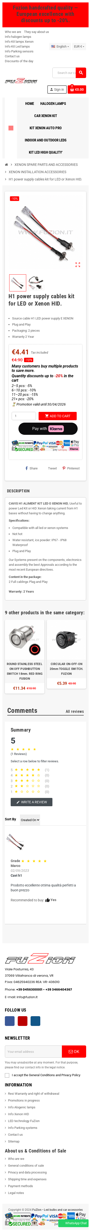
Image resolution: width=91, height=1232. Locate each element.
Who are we (16, 1159)
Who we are (13, 32)
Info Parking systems (22, 1128)
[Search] (69, 73)
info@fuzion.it (49, 997)
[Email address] (33, 1051)
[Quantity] (24, 416)
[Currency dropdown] (79, 46)
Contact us (12, 56)
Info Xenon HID (18, 1114)
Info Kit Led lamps (17, 46)
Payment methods (20, 1186)
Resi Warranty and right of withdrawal (33, 1093)
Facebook (10, 1021)
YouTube (22, 1021)
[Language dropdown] (60, 46)
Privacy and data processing (27, 1172)
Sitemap (13, 1141)
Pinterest (71, 468)
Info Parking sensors (19, 51)
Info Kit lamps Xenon (19, 41)
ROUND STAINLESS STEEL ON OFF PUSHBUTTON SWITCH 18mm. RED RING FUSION (24, 671)
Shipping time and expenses (27, 1179)
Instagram (35, 1021)
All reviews (75, 711)
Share (31, 468)
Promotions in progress (24, 1100)
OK (74, 1051)
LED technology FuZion (24, 1121)
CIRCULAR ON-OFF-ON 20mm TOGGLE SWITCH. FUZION (66, 669)
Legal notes (16, 1193)
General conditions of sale (26, 1165)
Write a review (31, 802)
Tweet (50, 468)
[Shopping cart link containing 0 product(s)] (77, 89)
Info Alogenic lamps (21, 1107)
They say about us (36, 32)
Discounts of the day (19, 61)
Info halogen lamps (18, 37)
